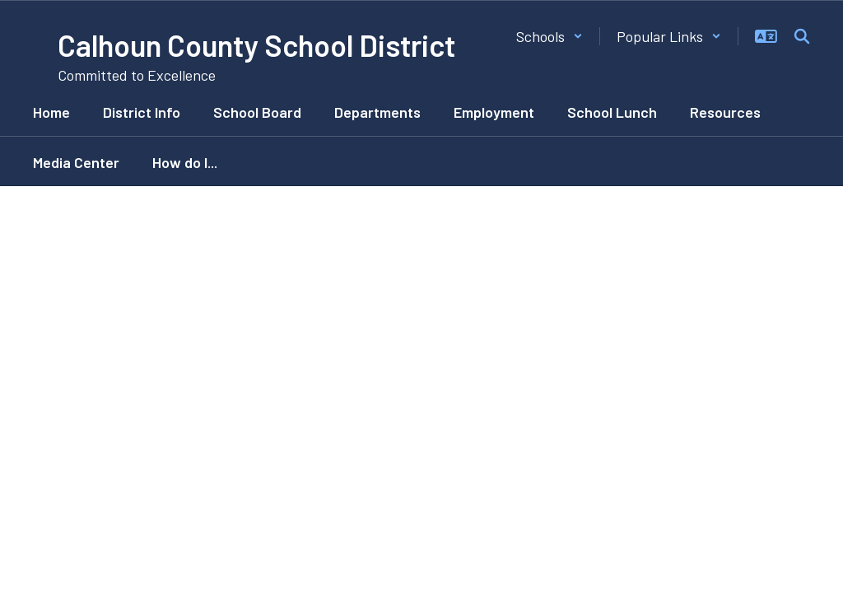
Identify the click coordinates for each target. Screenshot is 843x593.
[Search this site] (802, 36)
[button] (549, 36)
